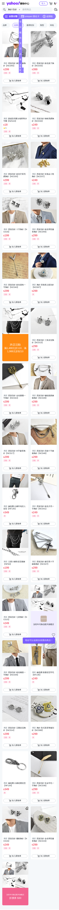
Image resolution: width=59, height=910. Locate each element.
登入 (43, 3)
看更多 (21, 70)
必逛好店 (20, 55)
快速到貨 (20, 39)
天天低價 (20, 44)
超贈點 (48, 16)
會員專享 (20, 66)
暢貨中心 (20, 33)
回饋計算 (20, 28)
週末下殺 (20, 60)
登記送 (20, 22)
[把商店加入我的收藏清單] (53, 635)
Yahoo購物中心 (17, 3)
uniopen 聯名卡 (30, 16)
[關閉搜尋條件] (19, 9)
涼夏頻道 (20, 49)
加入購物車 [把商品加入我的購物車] (15, 81)
